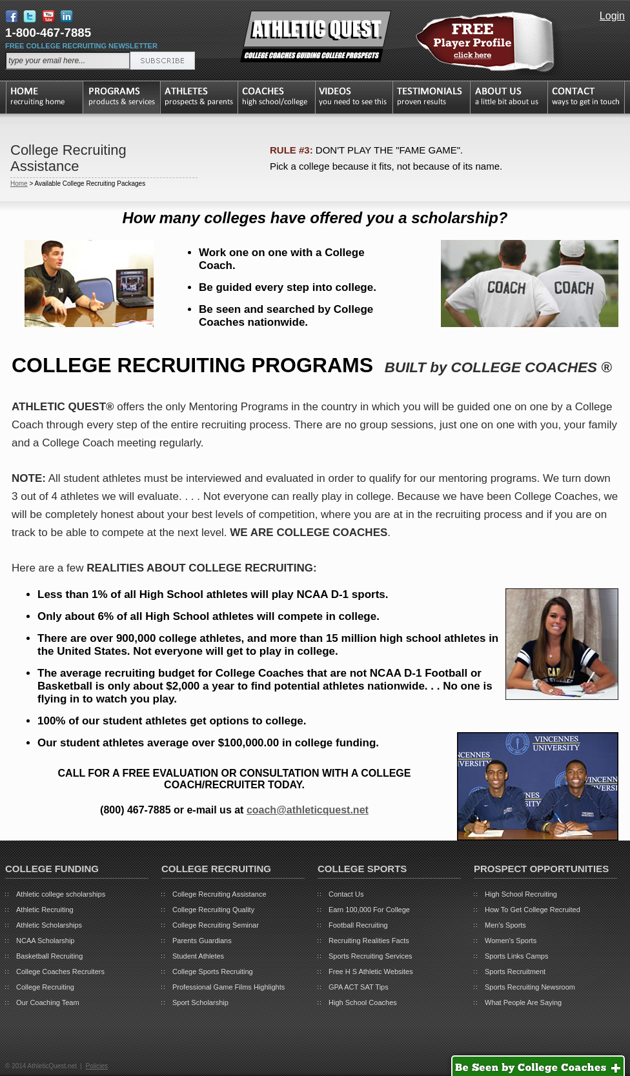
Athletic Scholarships (49, 925)
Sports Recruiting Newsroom (530, 987)
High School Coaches (363, 1002)
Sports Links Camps (516, 956)
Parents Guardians (202, 940)
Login (612, 15)
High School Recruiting (521, 894)
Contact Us (346, 894)
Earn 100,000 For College (369, 909)
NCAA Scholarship (45, 940)
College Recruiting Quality (213, 909)
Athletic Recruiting (45, 909)
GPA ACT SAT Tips (359, 987)
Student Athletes (198, 956)
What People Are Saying (523, 1002)
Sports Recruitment (515, 971)
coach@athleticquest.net (308, 809)
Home (19, 183)
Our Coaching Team (47, 1002)
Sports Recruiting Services (370, 956)
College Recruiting (45, 987)
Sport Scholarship (200, 1002)
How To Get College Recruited (532, 909)
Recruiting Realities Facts (369, 940)
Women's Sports (510, 940)
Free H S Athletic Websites (371, 971)
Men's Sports (505, 925)
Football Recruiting (358, 925)
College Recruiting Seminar (215, 925)
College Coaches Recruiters (60, 971)
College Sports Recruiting (212, 971)
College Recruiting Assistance (219, 894)
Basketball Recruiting (49, 956)
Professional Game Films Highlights (228, 987)
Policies (96, 1066)
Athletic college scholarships (60, 894)
